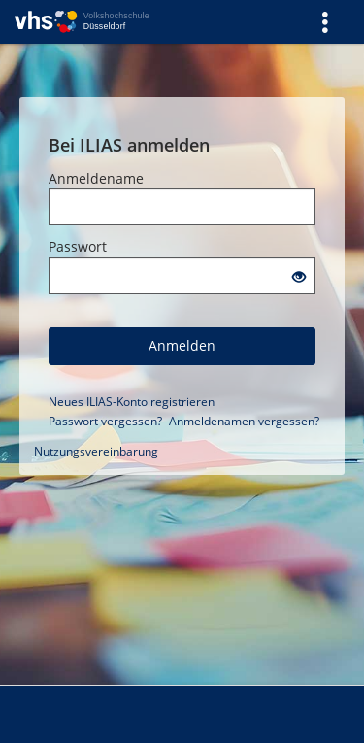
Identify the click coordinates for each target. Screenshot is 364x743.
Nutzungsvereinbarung (96, 451)
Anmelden (182, 345)
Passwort (78, 246)
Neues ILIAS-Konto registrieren (132, 401)
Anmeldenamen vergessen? (244, 421)
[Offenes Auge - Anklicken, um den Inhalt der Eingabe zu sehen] (299, 277)
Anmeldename (96, 178)
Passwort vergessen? (105, 421)
